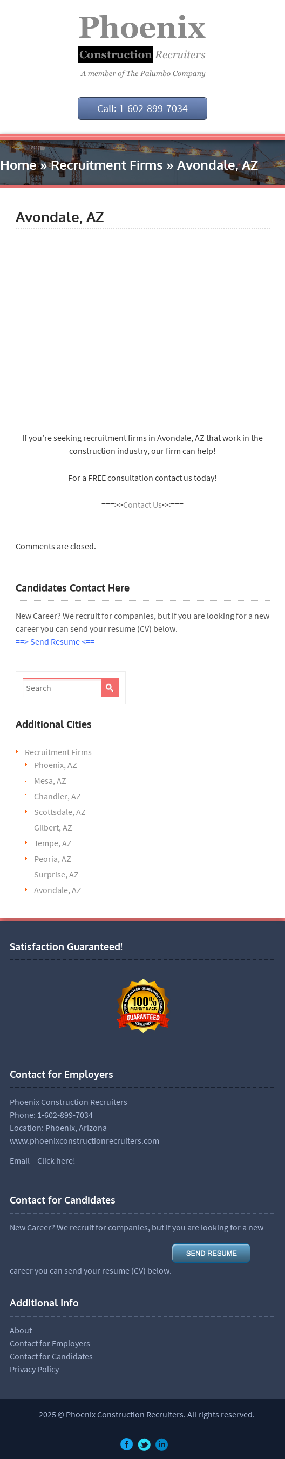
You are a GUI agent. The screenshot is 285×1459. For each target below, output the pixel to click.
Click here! (56, 1160)
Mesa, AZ (50, 780)
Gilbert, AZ (53, 827)
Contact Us (142, 504)
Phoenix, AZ (55, 764)
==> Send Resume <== (55, 641)
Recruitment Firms (107, 164)
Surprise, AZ (56, 874)
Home (18, 164)
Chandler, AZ (57, 796)
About (21, 1330)
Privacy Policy (34, 1369)
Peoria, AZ (52, 858)
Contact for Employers (50, 1343)
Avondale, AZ (58, 889)
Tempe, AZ (53, 843)
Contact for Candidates (51, 1356)
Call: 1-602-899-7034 (142, 108)
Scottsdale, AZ (60, 811)
